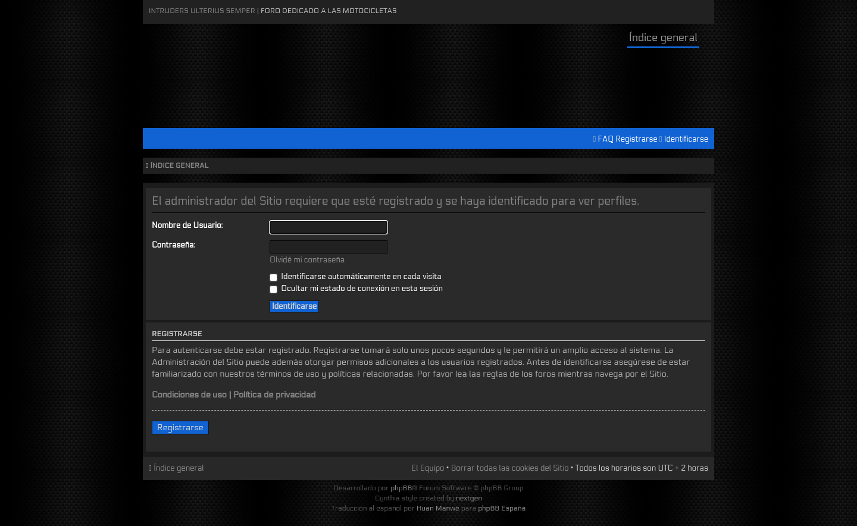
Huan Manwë (438, 508)
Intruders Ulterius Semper (202, 11)
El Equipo (427, 468)
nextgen (469, 498)
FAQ (606, 139)
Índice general (663, 38)
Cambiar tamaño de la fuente (702, 166)
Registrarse (636, 139)
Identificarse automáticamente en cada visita (356, 276)
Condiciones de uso (189, 395)
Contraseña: (173, 245)
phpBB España (502, 508)
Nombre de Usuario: (187, 225)
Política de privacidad (274, 395)
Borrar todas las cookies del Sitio (510, 468)
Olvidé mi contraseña (307, 260)
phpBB (401, 488)
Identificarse (686, 139)
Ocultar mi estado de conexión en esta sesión (356, 288)
